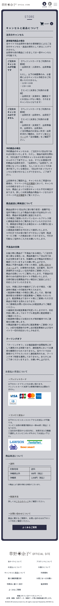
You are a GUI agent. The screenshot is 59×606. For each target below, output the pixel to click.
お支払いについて (15, 567)
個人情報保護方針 (15, 578)
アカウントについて (44, 561)
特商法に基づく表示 (14, 584)
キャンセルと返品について (14, 573)
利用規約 (44, 573)
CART (46, 24)
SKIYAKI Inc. (50, 602)
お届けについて (44, 567)
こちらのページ (22, 501)
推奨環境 (44, 584)
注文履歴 (31, 183)
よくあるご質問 (29, 527)
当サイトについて (15, 561)
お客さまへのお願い (44, 578)
